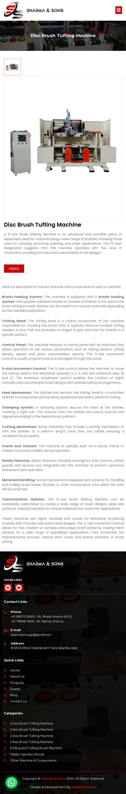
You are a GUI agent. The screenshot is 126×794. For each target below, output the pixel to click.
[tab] (12, 67)
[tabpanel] (63, 147)
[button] (118, 10)
